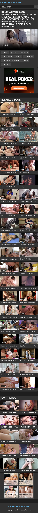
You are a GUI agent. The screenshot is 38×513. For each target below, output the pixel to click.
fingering (17, 60)
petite (26, 60)
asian (14, 53)
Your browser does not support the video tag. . (19, 39)
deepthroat (24, 53)
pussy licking (8, 56)
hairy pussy (29, 56)
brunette (7, 60)
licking (6, 53)
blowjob (18, 56)
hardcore (7, 64)
